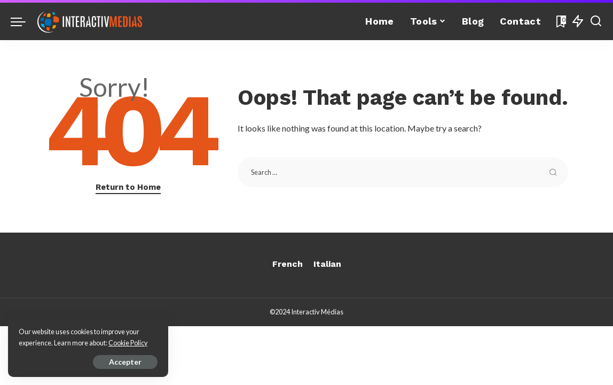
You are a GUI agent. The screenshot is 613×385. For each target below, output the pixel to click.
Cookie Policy (127, 343)
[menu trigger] (23, 21)
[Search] (596, 21)
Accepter (125, 361)
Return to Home (128, 187)
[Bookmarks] (560, 21)
